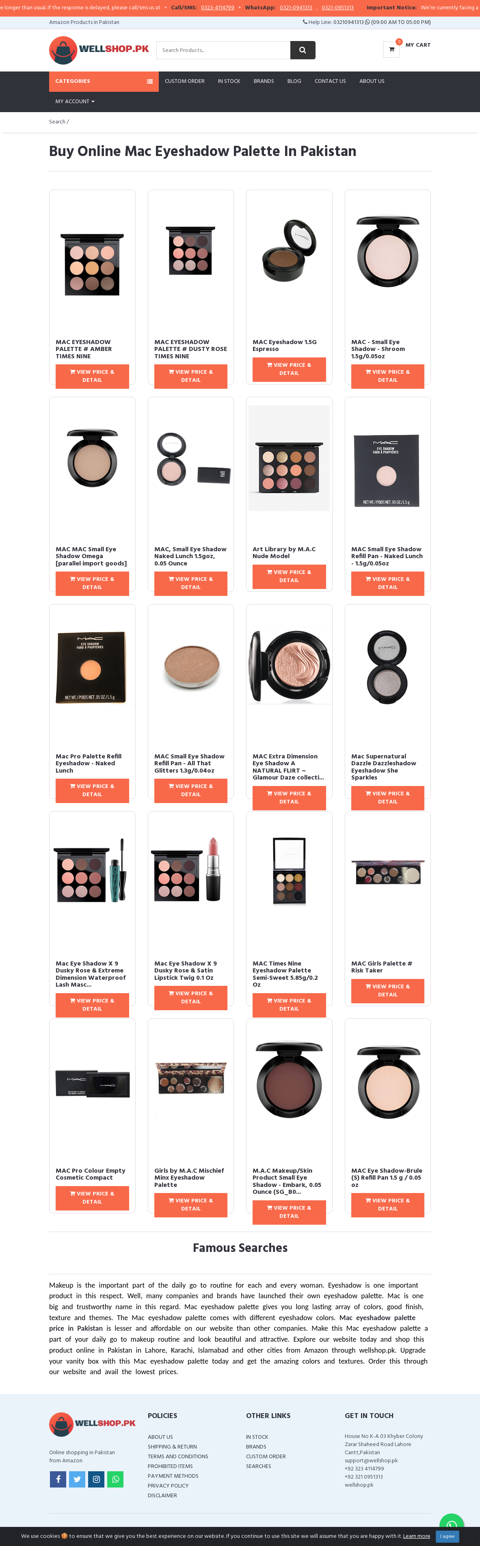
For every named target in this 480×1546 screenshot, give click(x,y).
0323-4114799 (244, 8)
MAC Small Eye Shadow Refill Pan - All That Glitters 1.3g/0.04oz (189, 763)
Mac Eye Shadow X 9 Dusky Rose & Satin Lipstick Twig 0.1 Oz (185, 971)
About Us (372, 81)
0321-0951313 (364, 8)
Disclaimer (162, 1496)
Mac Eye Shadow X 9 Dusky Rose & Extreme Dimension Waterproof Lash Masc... (90, 975)
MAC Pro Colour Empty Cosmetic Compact (90, 1175)
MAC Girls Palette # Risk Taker (382, 968)
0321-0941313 (322, 8)
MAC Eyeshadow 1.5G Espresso (285, 346)
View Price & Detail (92, 376)
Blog (294, 81)
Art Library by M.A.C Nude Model (284, 553)
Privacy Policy (168, 1486)
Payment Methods (173, 1476)
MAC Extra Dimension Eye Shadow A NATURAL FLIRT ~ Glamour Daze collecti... (288, 767)
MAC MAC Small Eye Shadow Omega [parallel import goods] (91, 556)
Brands (264, 81)
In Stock (229, 81)
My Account (75, 101)
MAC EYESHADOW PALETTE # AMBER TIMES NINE (84, 349)
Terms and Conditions (178, 1457)
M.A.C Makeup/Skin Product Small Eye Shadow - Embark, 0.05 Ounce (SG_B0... (287, 1182)
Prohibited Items (170, 1466)
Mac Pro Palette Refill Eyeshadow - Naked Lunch (88, 763)
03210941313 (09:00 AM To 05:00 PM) (382, 22)
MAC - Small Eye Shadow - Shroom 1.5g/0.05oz (378, 349)
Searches (258, 1466)
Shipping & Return (172, 1447)
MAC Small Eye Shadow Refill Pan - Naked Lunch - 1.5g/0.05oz (387, 556)
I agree (447, 1537)
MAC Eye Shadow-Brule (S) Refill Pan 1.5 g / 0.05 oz (386, 1178)
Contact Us (330, 81)
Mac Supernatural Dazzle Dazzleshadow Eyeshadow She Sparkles (383, 767)
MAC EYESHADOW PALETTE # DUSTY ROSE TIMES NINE (190, 349)
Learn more (416, 1536)
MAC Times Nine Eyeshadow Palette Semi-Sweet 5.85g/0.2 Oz (285, 975)
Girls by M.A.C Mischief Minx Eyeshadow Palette (189, 1178)
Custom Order (185, 81)
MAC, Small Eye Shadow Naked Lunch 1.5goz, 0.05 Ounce (190, 556)
